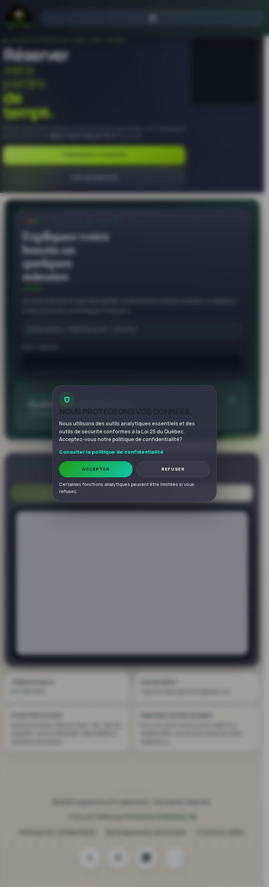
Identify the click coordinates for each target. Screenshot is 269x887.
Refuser (173, 469)
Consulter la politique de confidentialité (111, 451)
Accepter (96, 469)
